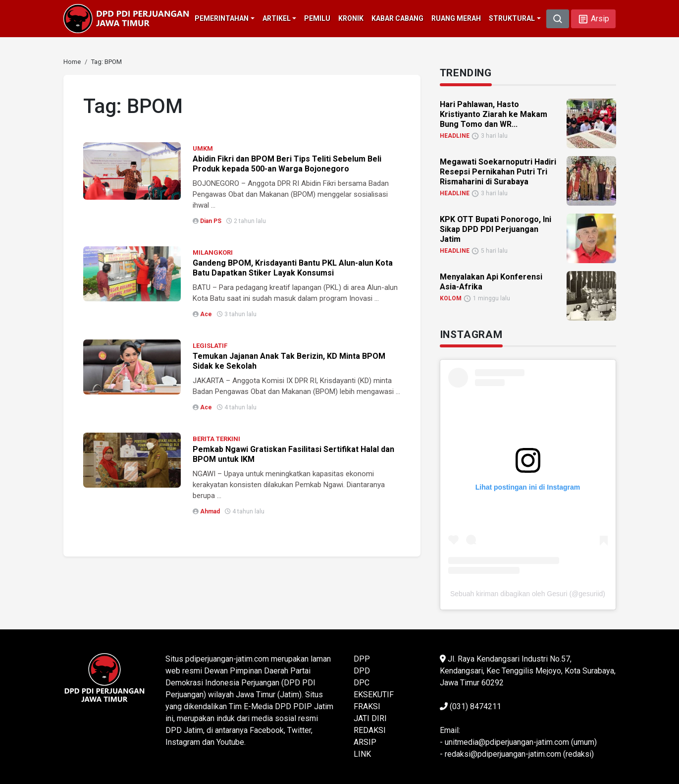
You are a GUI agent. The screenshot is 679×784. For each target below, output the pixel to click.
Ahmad (210, 511)
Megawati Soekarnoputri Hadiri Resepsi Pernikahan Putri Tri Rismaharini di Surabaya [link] (498, 171)
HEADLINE (455, 135)
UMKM (203, 148)
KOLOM (451, 298)
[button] (593, 18)
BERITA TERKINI (216, 439)
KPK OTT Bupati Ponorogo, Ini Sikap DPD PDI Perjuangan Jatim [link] (495, 229)
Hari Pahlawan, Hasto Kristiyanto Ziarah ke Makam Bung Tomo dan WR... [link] (493, 114)
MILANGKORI (213, 252)
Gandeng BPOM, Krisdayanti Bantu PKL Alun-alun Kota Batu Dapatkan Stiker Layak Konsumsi (293, 268)
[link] (72, 61)
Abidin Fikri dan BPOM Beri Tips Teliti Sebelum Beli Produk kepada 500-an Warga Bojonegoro (287, 163)
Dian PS (210, 221)
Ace (206, 314)
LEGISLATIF (210, 345)
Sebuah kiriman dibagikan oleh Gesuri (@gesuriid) (527, 594)
